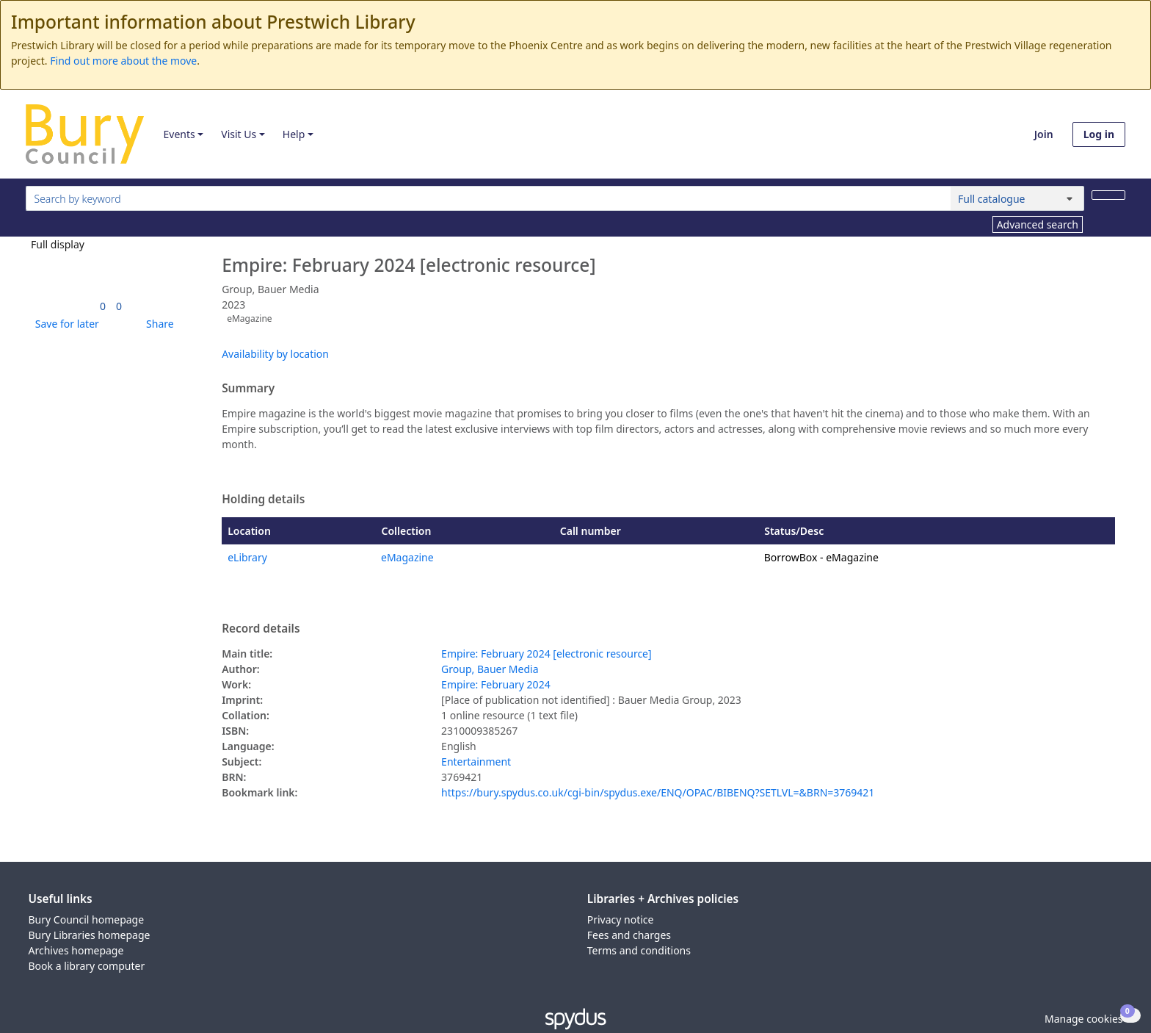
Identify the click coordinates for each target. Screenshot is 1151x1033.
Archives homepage (76, 950)
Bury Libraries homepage (89, 935)
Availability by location (275, 354)
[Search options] (1017, 198)
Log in (1098, 134)
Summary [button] (248, 388)
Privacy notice (620, 919)
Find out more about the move (123, 61)
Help (294, 134)
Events (179, 134)
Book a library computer (87, 966)
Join (1043, 134)
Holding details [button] (263, 499)
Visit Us (238, 134)
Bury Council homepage (87, 919)
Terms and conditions (639, 950)
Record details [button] (260, 629)
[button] (64, 323)
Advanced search (1037, 224)
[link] (103, 306)
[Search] (1108, 195)
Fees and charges (629, 935)
